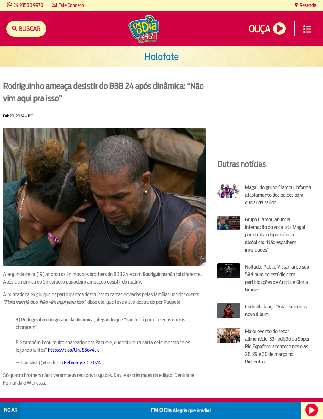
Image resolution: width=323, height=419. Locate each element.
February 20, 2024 (82, 363)
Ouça (259, 28)
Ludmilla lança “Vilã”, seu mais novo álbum (276, 310)
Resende (307, 5)
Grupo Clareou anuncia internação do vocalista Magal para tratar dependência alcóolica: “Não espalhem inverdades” (275, 235)
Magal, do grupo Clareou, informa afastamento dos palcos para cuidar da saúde (278, 195)
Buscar (29, 28)
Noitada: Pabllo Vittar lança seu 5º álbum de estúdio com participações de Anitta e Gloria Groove (277, 278)
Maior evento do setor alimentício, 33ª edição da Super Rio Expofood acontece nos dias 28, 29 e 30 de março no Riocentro (277, 346)
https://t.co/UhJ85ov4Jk (73, 350)
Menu (307, 29)
